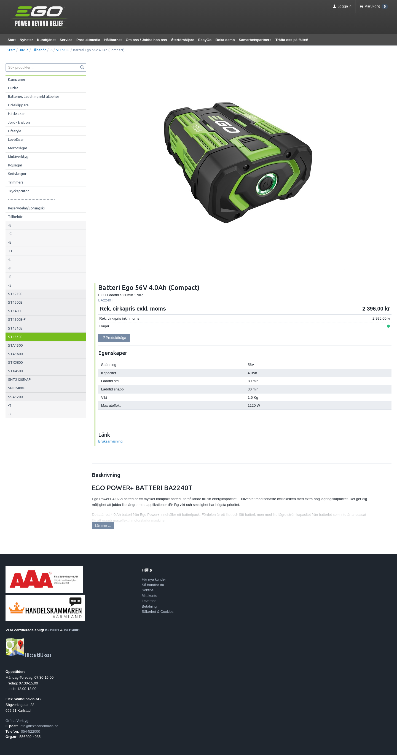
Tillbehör (39, 50)
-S (51, 50)
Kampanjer (16, 79)
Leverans (149, 601)
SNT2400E (16, 388)
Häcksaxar (16, 113)
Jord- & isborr (19, 122)
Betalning (149, 606)
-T (10, 405)
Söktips (148, 590)
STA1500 (15, 345)
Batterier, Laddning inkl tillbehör (33, 96)
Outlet (13, 88)
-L (9, 259)
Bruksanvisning (110, 441)
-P (10, 268)
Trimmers (15, 182)
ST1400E (15, 311)
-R (10, 277)
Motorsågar (17, 148)
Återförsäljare (182, 40)
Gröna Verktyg (17, 721)
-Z (10, 414)
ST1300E (15, 302)
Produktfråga (114, 338)
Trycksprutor (18, 191)
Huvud (23, 50)
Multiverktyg (18, 156)
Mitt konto (149, 596)
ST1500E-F (17, 319)
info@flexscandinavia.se (39, 726)
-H (10, 251)
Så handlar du (153, 585)
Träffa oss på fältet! (291, 40)
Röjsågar (15, 165)
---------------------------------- (31, 199)
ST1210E (15, 294)
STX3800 (15, 362)
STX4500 (15, 371)
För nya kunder (154, 579)
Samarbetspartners (255, 40)
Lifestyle (14, 131)
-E (9, 242)
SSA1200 (15, 397)
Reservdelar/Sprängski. (26, 208)
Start (11, 40)
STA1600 (15, 354)
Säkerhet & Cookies (157, 612)
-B (10, 225)
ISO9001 (52, 630)
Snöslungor (17, 174)
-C (10, 234)
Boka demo (225, 40)
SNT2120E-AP (19, 379)
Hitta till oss (29, 655)
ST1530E (62, 50)
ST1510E (15, 328)
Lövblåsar (16, 139)
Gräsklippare (18, 105)
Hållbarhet (113, 40)
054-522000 (30, 731)
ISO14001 (72, 630)
